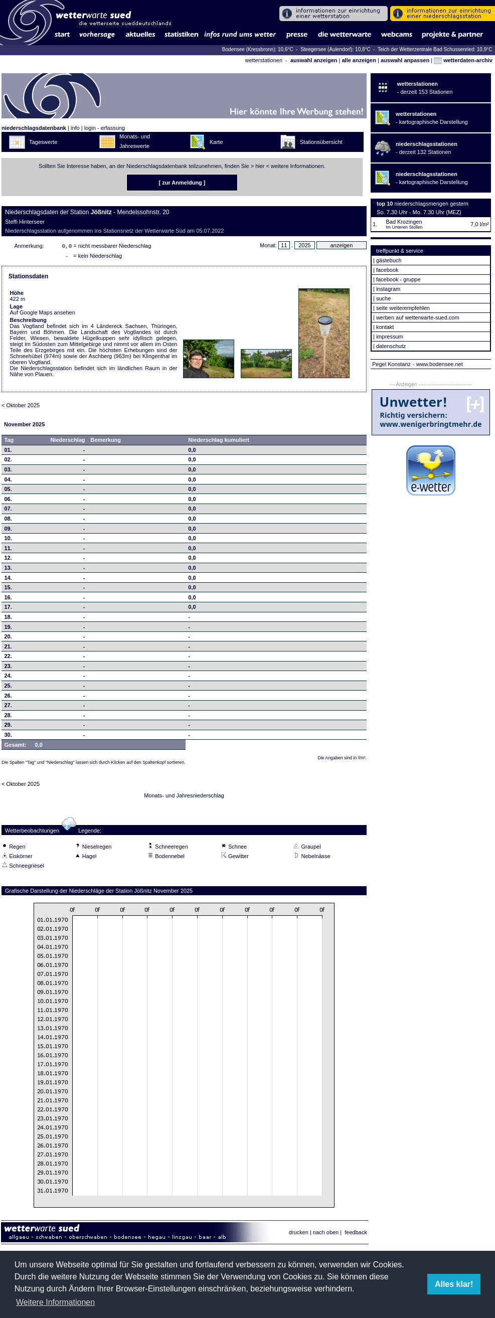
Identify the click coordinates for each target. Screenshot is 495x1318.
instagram (388, 289)
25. (8, 688)
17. (8, 609)
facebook (387, 270)
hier (259, 166)
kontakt (385, 327)
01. (8, 452)
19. (8, 629)
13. (8, 570)
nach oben (326, 1234)
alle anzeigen (359, 60)
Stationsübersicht (321, 142)
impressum (389, 337)
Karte (216, 142)
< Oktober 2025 (21, 407)
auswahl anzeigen (314, 60)
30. (8, 737)
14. (8, 580)
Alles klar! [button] (454, 1284)
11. (8, 550)
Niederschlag (67, 442)
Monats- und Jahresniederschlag (184, 797)
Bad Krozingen (404, 222)
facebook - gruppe (398, 279)
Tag (9, 442)
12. (8, 560)
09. (8, 531)
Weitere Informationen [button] (55, 1302)
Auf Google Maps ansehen (42, 314)
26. (8, 698)
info (75, 128)
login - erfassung (104, 128)
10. (8, 540)
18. (8, 619)
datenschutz (391, 346)
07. (8, 511)
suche (383, 298)
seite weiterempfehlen (403, 308)
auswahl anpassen (405, 60)
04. (8, 481)
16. (8, 599)
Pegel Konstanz (391, 364)
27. (8, 707)
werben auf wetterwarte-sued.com (417, 317)
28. (8, 717)
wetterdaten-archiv (463, 60)
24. (8, 678)
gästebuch (389, 260)
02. (8, 461)
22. (8, 658)
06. (8, 501)
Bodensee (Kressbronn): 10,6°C (258, 49)
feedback (356, 1234)
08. (8, 521)
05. (8, 491)
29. (8, 727)
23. (8, 668)
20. (8, 638)
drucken (298, 1234)
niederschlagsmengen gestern (431, 204)
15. (8, 589)
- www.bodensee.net (438, 364)
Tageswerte (43, 142)
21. (8, 648)
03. (8, 471)
